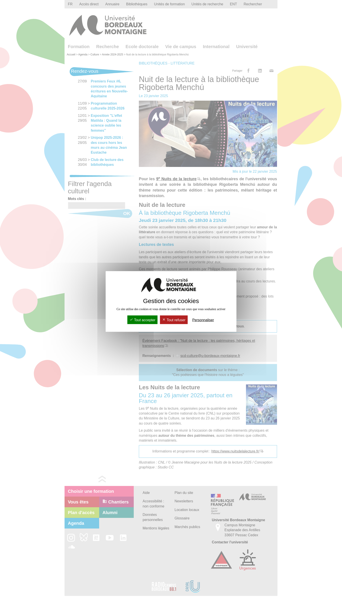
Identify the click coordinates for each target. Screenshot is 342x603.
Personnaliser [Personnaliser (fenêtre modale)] (203, 320)
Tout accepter (142, 320)
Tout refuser (173, 320)
